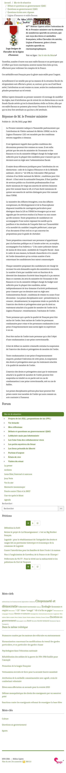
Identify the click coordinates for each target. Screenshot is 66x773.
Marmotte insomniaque (14, 487)
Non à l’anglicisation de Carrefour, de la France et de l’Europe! (31, 554)
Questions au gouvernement (14, 725)
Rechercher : (7, 503)
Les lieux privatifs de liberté (21, 448)
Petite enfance (31, 617)
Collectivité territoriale (27, 607)
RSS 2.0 (27, 762)
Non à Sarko (18, 617)
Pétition (38, 617)
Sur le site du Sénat (47, 55)
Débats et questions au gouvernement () (29, 431)
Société (39, 621)
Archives (8, 470)
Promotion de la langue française (16, 666)
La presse (8, 465)
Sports (58, 621)
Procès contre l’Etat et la (17, 491)
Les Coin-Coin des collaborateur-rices (26, 440)
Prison (48, 617)
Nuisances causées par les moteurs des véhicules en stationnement (31, 635)
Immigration (34, 614)
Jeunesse (50, 614)
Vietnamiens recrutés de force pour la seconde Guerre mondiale (30, 672)
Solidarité (46, 621)
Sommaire (53, 621)
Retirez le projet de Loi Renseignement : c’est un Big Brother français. (30, 534)
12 (37, 523)
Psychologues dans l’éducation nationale (19, 651)
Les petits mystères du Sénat (22, 444)
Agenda (7, 500)
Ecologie (46, 606)
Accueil (7, 2)
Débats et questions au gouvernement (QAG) (27, 6)
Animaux (32, 602)
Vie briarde (13, 423)
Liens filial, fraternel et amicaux (18, 474)
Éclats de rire (14, 457)
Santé (29, 621)
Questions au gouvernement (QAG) (23, 9)
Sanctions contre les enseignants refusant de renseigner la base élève (32, 702)
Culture (39, 607)
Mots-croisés (10, 617)
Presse (43, 617)
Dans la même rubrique (15, 627)
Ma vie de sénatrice (22, 2)
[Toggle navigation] (60, 6)
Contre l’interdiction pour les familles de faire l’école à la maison (32, 550)
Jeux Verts (8, 478)
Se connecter (17, 762)
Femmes (11, 614)
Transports (5, 624)
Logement (56, 614)
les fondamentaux (15, 602)
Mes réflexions (15, 427)
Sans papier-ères (21, 621)
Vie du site (8, 483)
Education (11, 611)
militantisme (6, 602)
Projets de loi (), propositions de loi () (29, 418)
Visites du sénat (15, 461)
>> (61, 508)
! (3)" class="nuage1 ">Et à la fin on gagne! (34, 610)
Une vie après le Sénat (13, 495)
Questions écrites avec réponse (21, 12)
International (43, 614)
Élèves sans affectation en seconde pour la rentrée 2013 (26, 687)
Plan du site (6, 762)
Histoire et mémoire (22, 614)
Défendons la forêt (12, 528)
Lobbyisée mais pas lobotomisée (23, 436)
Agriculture (25, 602)
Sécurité (34, 621)
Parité (24, 617)
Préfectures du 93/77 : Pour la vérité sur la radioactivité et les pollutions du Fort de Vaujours (31, 560)
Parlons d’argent (16, 453)
